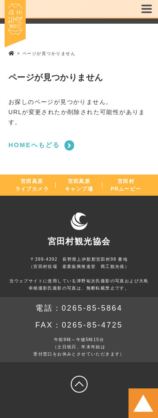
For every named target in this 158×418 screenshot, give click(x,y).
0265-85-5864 (92, 308)
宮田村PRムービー (126, 185)
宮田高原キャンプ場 (79, 185)
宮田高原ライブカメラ (32, 185)
